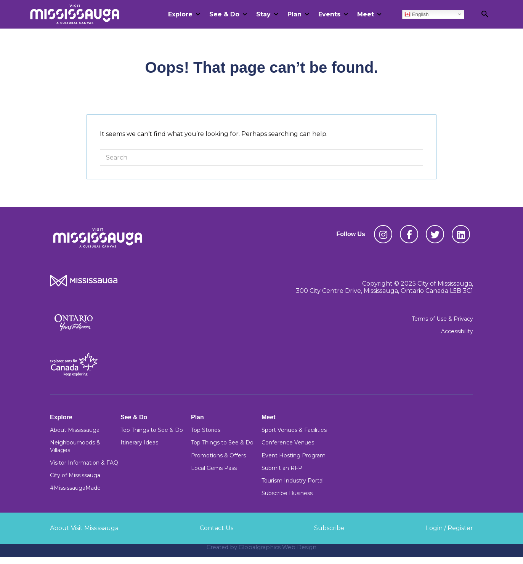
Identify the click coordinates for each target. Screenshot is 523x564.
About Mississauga (74, 430)
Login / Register (449, 528)
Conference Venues (288, 442)
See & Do (224, 14)
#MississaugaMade (75, 487)
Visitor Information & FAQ (84, 462)
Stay (263, 14)
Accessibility (457, 331)
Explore (180, 14)
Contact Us (216, 528)
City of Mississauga (75, 475)
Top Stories (205, 430)
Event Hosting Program (294, 455)
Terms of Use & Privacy (442, 318)
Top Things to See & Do (151, 430)
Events (329, 14)
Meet (365, 14)
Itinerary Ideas (139, 442)
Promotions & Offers (218, 455)
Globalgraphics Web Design (277, 547)
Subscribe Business (287, 493)
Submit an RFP (282, 468)
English (416, 14)
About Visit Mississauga (84, 528)
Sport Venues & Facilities (294, 430)
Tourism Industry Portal (293, 480)
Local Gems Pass (214, 468)
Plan (294, 14)
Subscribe (329, 528)
